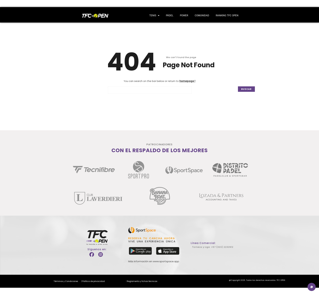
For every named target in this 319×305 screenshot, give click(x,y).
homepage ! (187, 81)
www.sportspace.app (166, 261)
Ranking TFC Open (227, 15)
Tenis (154, 15)
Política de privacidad (93, 281)
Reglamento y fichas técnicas (141, 281)
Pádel (169, 15)
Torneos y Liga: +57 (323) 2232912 (212, 247)
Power (184, 15)
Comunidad (202, 15)
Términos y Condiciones (66, 281)
